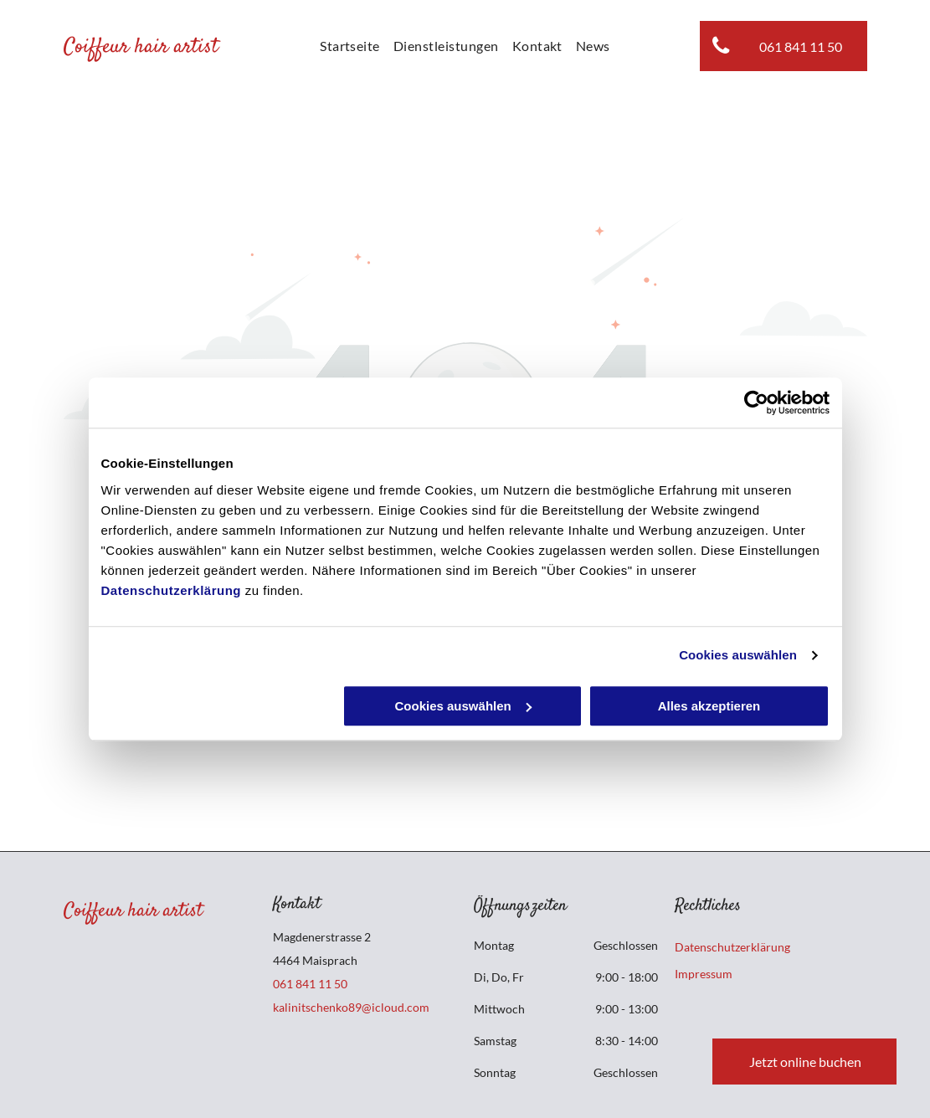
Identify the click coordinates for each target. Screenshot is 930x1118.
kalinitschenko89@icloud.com (351, 1007)
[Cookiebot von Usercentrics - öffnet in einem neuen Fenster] (756, 402)
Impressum (703, 974)
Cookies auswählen (738, 655)
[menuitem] (350, 46)
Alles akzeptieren (709, 706)
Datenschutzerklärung (171, 590)
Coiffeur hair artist (141, 47)
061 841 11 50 (310, 984)
